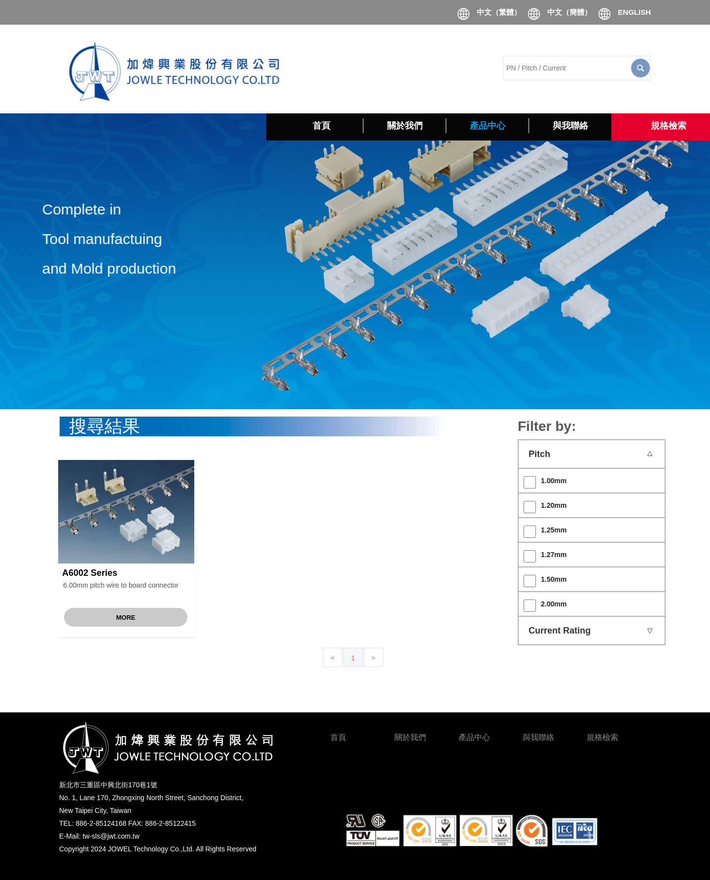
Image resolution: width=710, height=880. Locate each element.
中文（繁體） (499, 12)
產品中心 (474, 737)
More (126, 617)
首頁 (338, 737)
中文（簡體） (569, 12)
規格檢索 (602, 737)
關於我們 (410, 737)
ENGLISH (634, 12)
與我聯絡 (538, 737)
